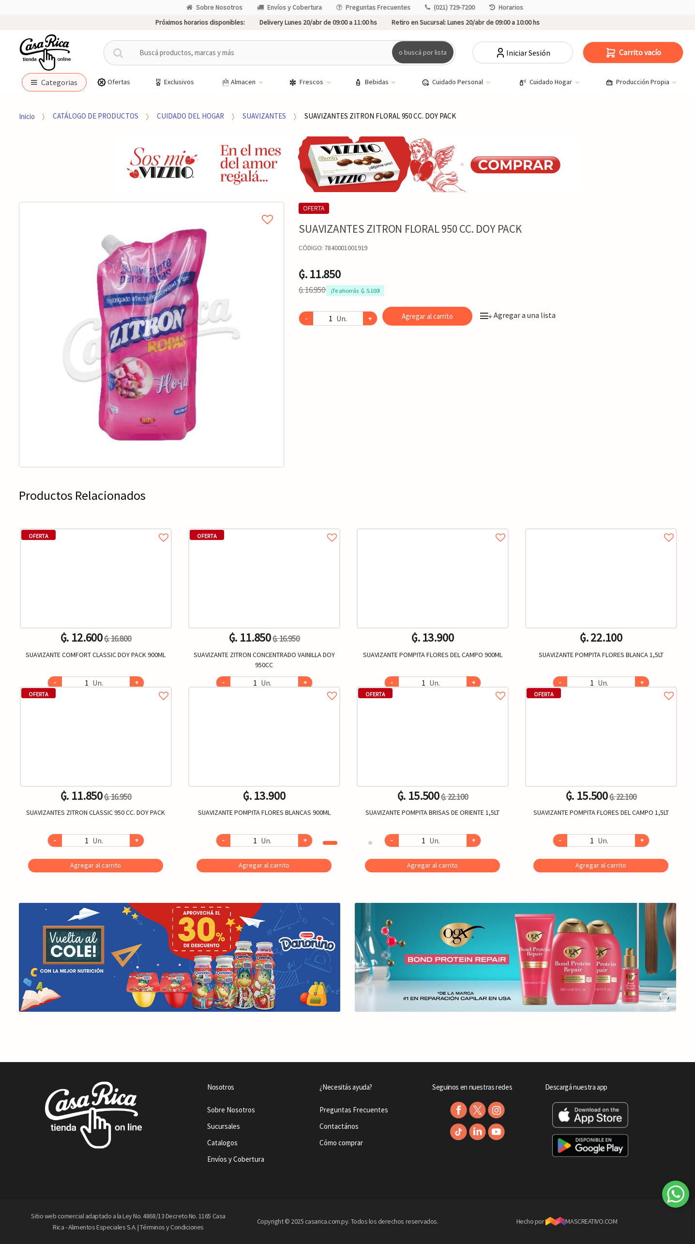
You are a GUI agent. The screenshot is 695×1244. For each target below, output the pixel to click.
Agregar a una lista (518, 315)
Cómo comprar (341, 1142)
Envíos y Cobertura (289, 7)
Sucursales (223, 1126)
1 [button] (330, 843)
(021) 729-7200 (450, 7)
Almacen (238, 82)
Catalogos (222, 1142)
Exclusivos (173, 82)
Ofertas (113, 82)
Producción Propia (638, 82)
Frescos (307, 82)
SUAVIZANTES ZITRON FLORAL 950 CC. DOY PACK (380, 115)
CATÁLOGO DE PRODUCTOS (95, 115)
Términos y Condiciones (172, 1227)
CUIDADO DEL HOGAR (190, 115)
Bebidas (372, 82)
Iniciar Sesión (522, 53)
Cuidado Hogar (546, 82)
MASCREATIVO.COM (581, 1221)
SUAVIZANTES (264, 115)
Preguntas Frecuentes (373, 7)
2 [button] (370, 843)
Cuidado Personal (453, 82)
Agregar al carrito (427, 316)
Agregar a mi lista (151, 208)
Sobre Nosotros (214, 7)
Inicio (27, 115)
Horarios (506, 7)
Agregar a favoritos (96, 526)
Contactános (339, 1126)
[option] (151, 334)
